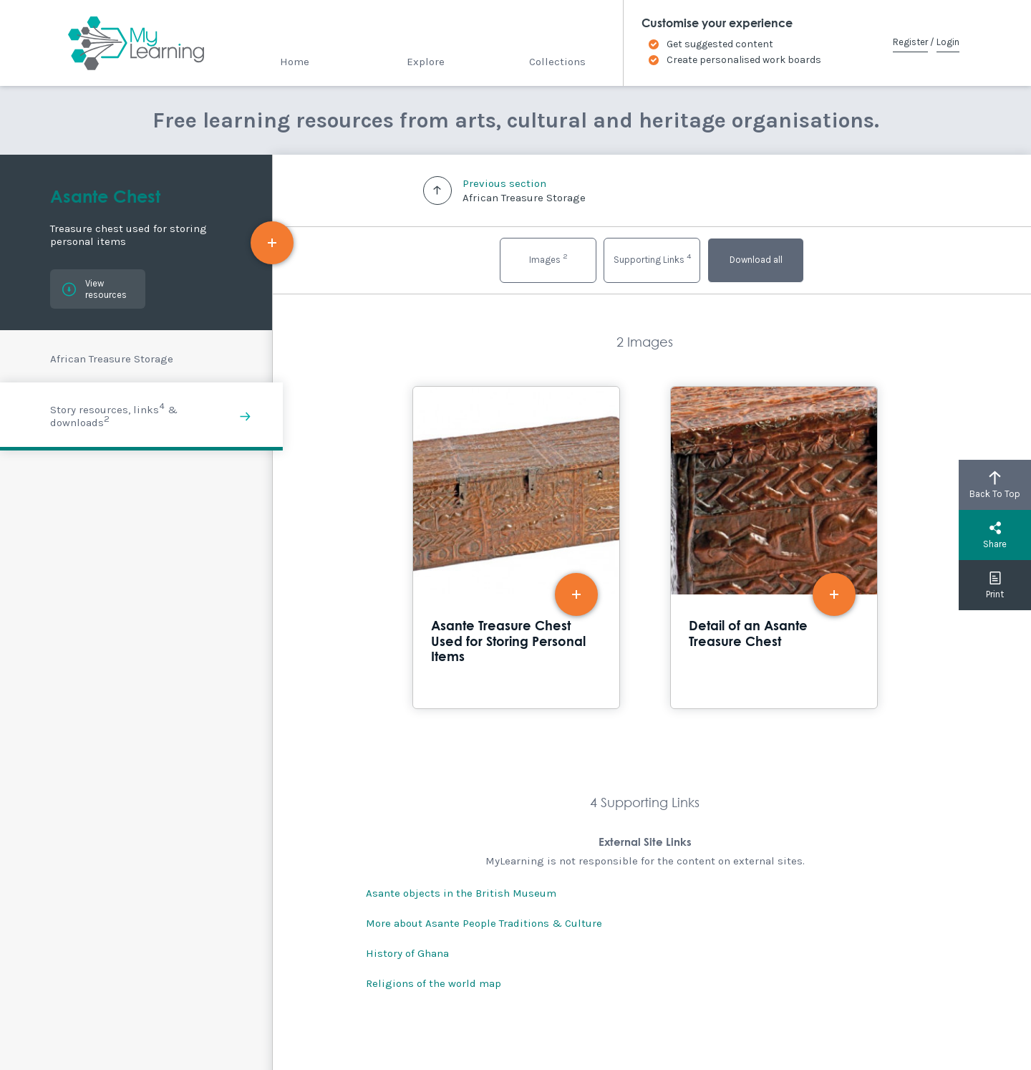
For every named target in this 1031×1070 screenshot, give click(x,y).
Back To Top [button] (994, 485)
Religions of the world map (433, 983)
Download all (756, 259)
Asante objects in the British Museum (461, 893)
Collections (557, 61)
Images (548, 258)
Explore (426, 61)
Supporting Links (652, 258)
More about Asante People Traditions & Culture (484, 923)
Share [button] (995, 535)
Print (995, 585)
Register (910, 42)
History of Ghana (407, 953)
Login (947, 42)
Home (294, 61)
